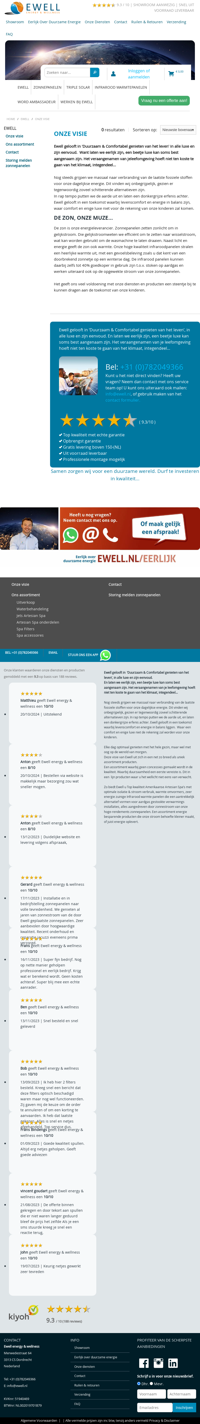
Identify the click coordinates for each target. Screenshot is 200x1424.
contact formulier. (122, 400)
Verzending (176, 21)
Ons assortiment (20, 144)
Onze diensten (97, 21)
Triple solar (78, 87)
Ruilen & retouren (147, 21)
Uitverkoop (26, 602)
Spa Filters (25, 628)
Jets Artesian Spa (31, 615)
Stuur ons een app (90, 655)
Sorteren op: (164, 130)
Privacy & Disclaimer (164, 1420)
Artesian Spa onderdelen (38, 622)
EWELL (23, 87)
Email (53, 653)
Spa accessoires (30, 635)
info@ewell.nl (118, 394)
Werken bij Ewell (77, 101)
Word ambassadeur (37, 101)
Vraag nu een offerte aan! (164, 100)
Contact (120, 21)
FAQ (9, 34)
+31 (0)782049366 (151, 367)
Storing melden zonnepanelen (19, 163)
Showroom (15, 21)
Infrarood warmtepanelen (121, 87)
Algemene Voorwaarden (39, 1420)
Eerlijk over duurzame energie (54, 21)
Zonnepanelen (47, 87)
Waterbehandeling (33, 608)
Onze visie (14, 136)
